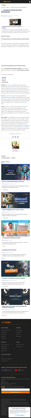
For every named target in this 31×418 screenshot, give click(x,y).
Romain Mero (4, 15)
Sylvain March (5, 240)
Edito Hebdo (5, 315)
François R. (5, 309)
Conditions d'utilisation (13, 413)
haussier (23, 102)
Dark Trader (18, 334)
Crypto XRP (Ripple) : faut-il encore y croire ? (13, 209)
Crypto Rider (18, 332)
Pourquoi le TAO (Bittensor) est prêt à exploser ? (14, 278)
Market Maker (18, 336)
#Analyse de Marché (6, 157)
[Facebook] (15, 137)
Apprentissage (5, 189)
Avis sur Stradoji (19, 346)
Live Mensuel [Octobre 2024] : (9, 250)
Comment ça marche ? (6, 330)
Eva (4, 252)
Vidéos (4, 5)
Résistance (15, 123)
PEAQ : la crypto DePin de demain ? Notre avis (13, 181)
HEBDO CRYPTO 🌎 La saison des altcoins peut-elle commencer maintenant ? (14, 307)
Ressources (3, 7)
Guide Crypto (3, 338)
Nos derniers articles (5, 344)
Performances (4, 332)
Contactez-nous (4, 360)
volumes (12, 88)
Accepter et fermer (19, 415)
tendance (10, 85)
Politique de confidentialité (20, 412)
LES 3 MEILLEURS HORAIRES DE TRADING (11, 238)
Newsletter (3, 336)
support (26, 106)
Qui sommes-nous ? (20, 344)
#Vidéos (13, 157)
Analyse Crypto (5, 286)
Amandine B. (5, 184)
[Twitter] (13, 137)
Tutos (4, 258)
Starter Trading (19, 330)
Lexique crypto (4, 350)
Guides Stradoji (4, 348)
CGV (2, 356)
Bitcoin (14, 46)
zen (5, 111)
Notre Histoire (3, 334)
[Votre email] (17, 390)
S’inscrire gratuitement (15, 392)
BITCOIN (4, 79)
